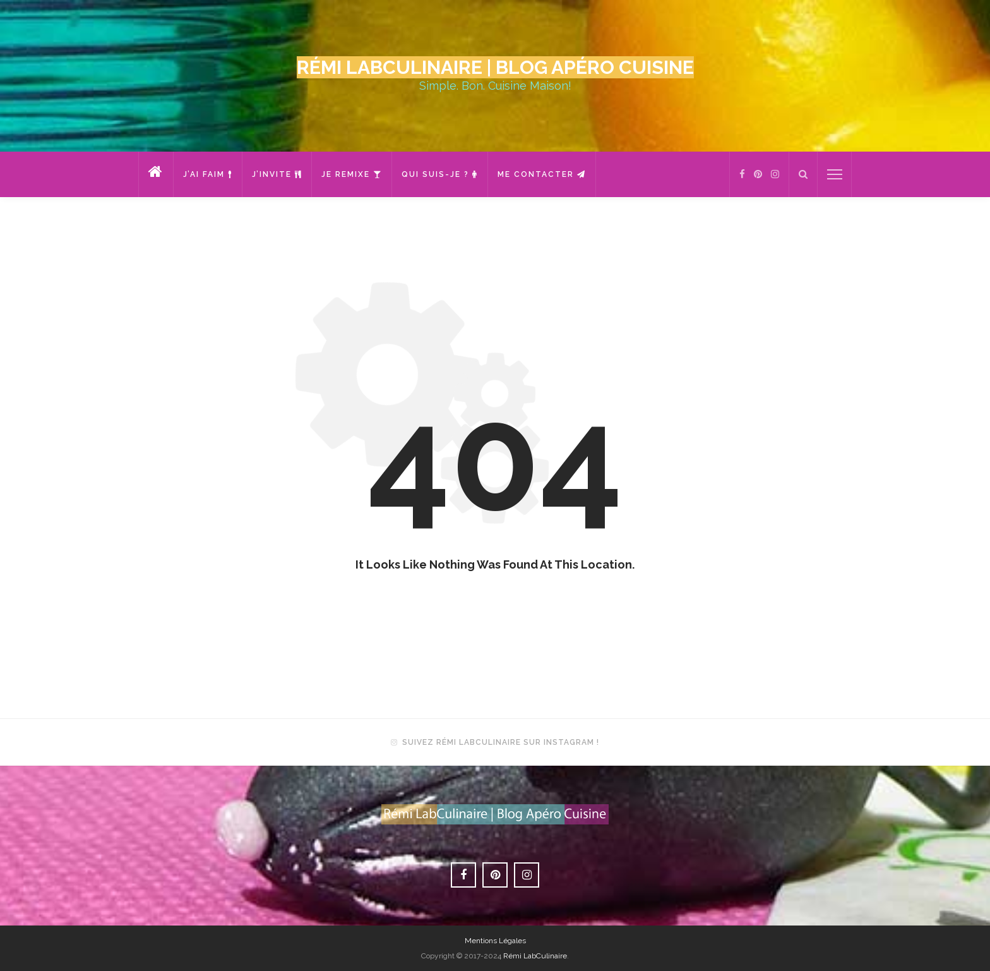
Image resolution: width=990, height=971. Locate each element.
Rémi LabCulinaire (535, 955)
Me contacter (542, 174)
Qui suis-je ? (440, 174)
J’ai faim (207, 174)
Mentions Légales (495, 940)
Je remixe (351, 174)
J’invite (277, 174)
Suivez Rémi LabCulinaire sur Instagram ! (500, 742)
